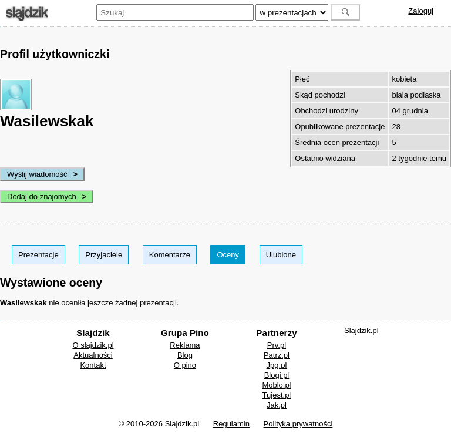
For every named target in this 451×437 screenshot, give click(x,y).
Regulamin (231, 423)
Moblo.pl (276, 385)
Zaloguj (420, 10)
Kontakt (93, 365)
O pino (185, 365)
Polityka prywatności (298, 423)
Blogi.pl (277, 375)
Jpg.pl (277, 365)
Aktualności (92, 355)
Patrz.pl (277, 355)
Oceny (228, 254)
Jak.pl (277, 405)
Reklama (185, 345)
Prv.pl (276, 345)
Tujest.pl (276, 395)
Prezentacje (38, 254)
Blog (185, 355)
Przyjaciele (103, 254)
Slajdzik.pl (361, 330)
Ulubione (281, 254)
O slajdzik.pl (92, 345)
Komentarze (169, 254)
